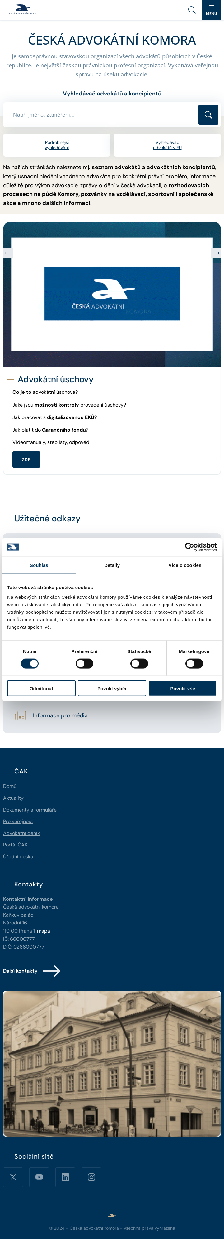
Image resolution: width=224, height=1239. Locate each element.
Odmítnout (41, 688)
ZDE (26, 459)
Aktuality (13, 798)
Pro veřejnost (18, 821)
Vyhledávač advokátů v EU (167, 144)
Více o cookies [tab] (185, 565)
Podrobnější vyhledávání (57, 144)
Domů (9, 786)
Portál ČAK (15, 844)
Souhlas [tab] (39, 565)
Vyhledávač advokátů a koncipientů (112, 93)
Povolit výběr (112, 688)
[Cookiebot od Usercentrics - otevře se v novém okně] (189, 547)
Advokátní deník (21, 833)
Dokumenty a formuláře (30, 810)
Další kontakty (32, 971)
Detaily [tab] (112, 565)
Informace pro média (60, 716)
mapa (43, 931)
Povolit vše (182, 688)
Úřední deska (18, 856)
